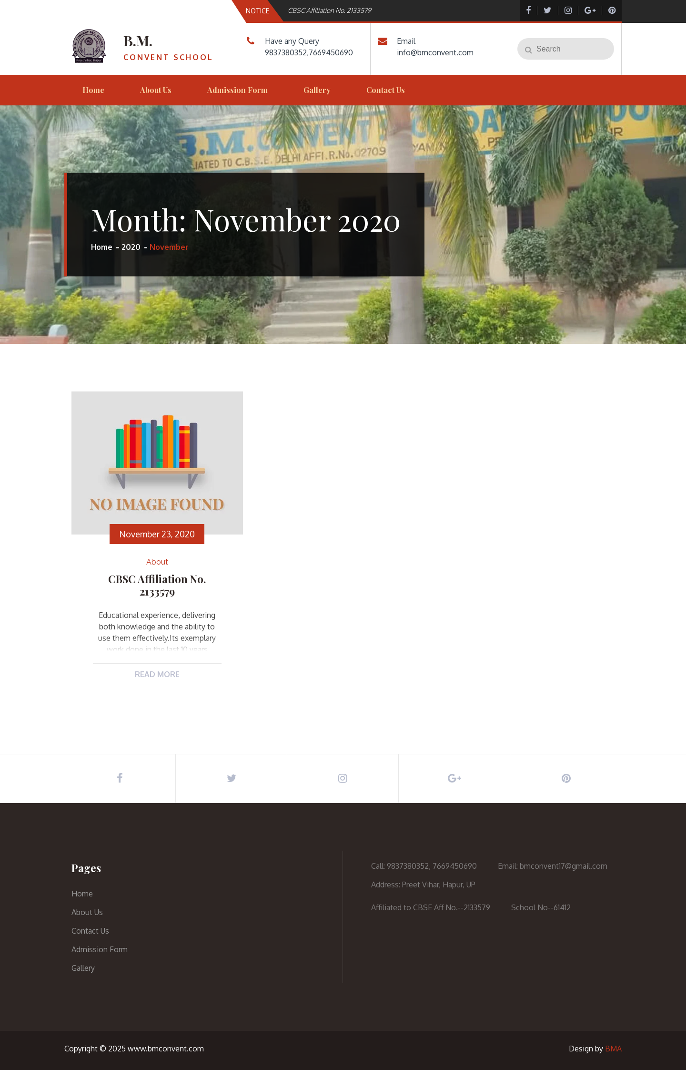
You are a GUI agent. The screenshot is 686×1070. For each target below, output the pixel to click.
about (157, 561)
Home (93, 90)
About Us (156, 90)
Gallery (317, 90)
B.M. (137, 40)
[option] (387, 10)
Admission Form (237, 90)
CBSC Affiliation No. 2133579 (329, 10)
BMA (613, 1048)
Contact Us (385, 90)
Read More (157, 674)
